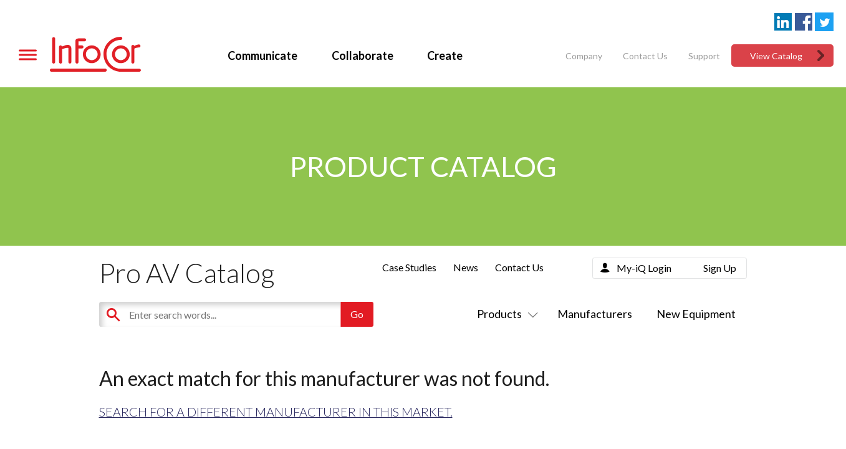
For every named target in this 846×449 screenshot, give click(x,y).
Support (704, 56)
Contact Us (645, 56)
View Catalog (776, 56)
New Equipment (696, 314)
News (465, 267)
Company (583, 56)
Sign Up (719, 268)
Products (505, 314)
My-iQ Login (644, 268)
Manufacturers (594, 314)
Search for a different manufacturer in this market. (276, 411)
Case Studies (409, 267)
